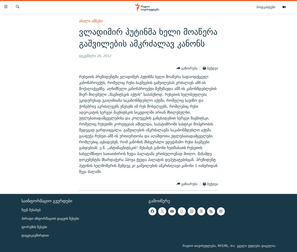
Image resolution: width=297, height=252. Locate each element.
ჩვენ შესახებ (31, 210)
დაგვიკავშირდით (35, 235)
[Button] (187, 68)
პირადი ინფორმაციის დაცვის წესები (50, 218)
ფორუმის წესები (34, 227)
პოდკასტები (265, 7)
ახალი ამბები (91, 21)
